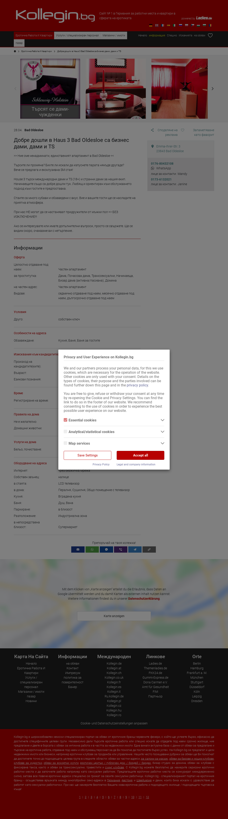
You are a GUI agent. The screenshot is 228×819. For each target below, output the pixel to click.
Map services (77, 443)
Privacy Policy (101, 464)
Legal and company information (136, 464)
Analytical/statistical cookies (89, 432)
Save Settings (87, 455)
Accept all (140, 455)
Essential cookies (80, 420)
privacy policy (137, 385)
